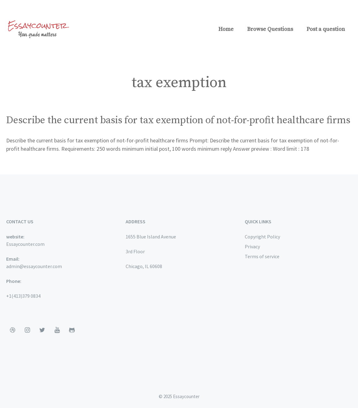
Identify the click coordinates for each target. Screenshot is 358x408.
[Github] (72, 330)
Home (226, 29)
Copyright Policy (262, 236)
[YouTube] (57, 330)
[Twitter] (42, 330)
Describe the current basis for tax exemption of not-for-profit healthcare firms (178, 120)
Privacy (252, 246)
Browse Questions (270, 29)
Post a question (326, 29)
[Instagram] (27, 330)
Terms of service (262, 256)
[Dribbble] (12, 330)
